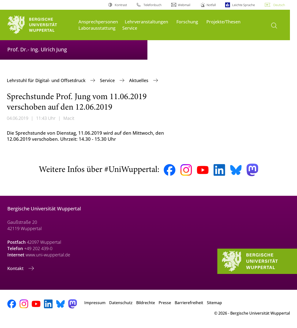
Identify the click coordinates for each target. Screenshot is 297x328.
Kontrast (121, 5)
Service (129, 28)
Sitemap (214, 302)
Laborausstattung (96, 28)
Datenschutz (121, 302)
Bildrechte (145, 302)
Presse (165, 302)
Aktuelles (139, 80)
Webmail (184, 5)
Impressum (94, 302)
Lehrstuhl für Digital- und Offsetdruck (47, 80)
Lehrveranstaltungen (146, 22)
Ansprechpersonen (98, 22)
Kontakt (16, 268)
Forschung (187, 22)
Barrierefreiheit (189, 302)
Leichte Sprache (243, 5)
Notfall (211, 5)
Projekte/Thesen (223, 22)
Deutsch (279, 5)
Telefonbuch (153, 5)
